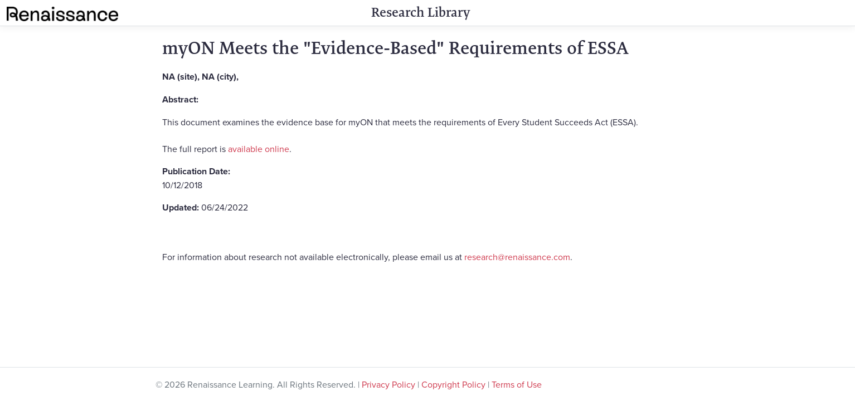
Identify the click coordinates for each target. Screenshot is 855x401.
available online (258, 149)
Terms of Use (517, 384)
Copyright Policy (453, 384)
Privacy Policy (388, 384)
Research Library (420, 12)
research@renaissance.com (517, 257)
